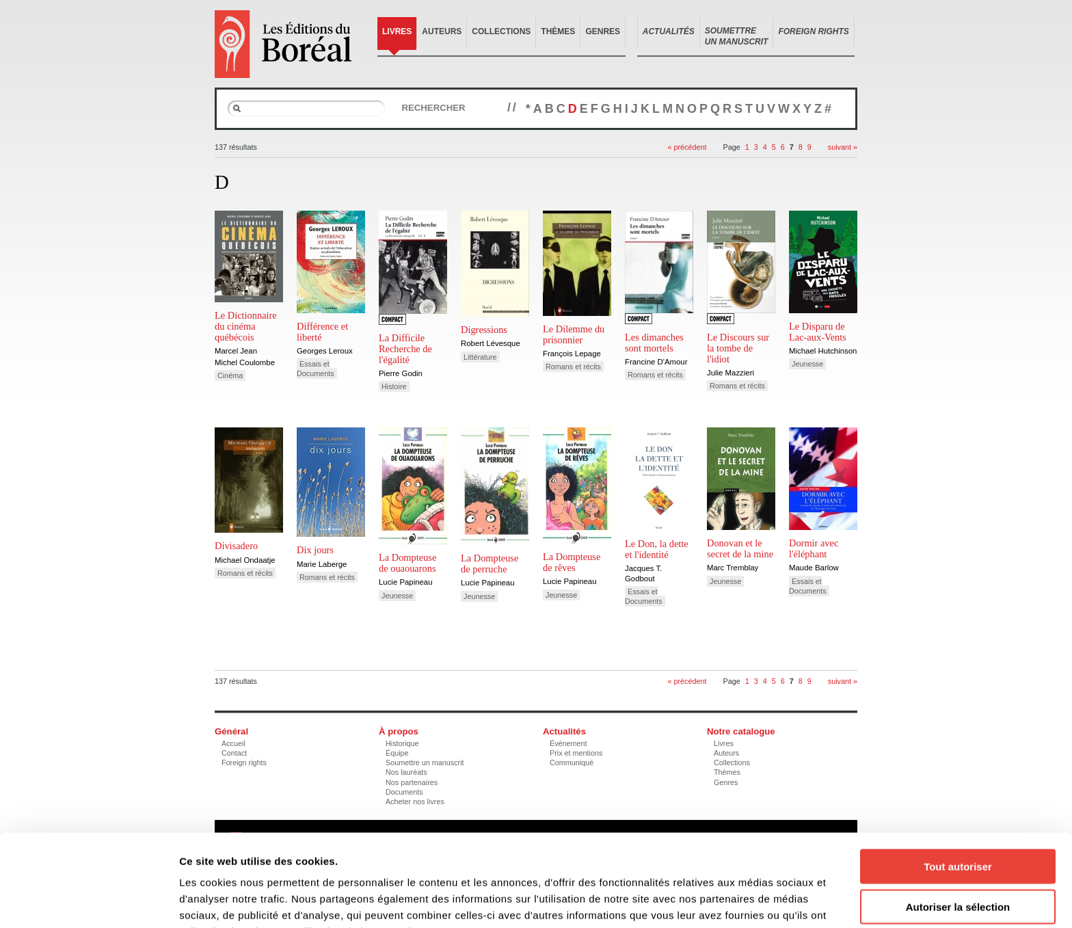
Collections (501, 31)
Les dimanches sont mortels (654, 343)
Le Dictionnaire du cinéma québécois (246, 326)
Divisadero (236, 545)
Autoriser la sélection (958, 832)
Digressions (484, 329)
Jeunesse (807, 364)
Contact (234, 753)
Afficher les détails (753, 901)
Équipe (397, 753)
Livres (397, 31)
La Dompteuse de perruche (489, 563)
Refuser (958, 871)
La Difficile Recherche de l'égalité (405, 348)
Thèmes (558, 31)
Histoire (394, 386)
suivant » (842, 147)
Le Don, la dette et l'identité (656, 549)
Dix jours (315, 549)
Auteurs (441, 31)
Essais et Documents (315, 368)
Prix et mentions (576, 753)
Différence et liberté (322, 332)
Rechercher (433, 108)
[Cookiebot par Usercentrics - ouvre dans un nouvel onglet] (88, 901)
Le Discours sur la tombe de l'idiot (738, 348)
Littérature (480, 357)
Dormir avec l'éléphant (813, 548)
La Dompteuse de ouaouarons (407, 563)
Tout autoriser (958, 791)
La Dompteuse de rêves (571, 562)
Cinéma (230, 375)
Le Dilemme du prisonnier (573, 334)
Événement (568, 743)
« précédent (686, 147)
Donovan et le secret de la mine (740, 548)
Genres (602, 31)
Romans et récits (573, 366)
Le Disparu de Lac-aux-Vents (817, 332)
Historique (402, 743)
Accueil (233, 743)
